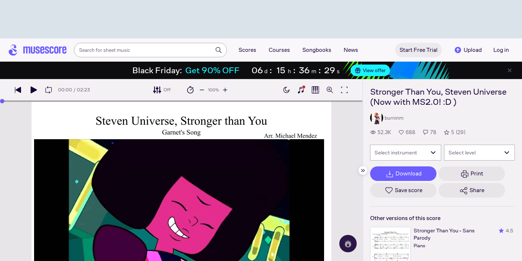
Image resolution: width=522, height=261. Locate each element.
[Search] (219, 50)
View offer (370, 70)
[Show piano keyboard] (301, 90)
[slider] (2, 101)
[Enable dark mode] (286, 90)
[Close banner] (509, 70)
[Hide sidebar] (363, 170)
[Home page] (38, 50)
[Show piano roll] (315, 90)
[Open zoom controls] (330, 90)
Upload (467, 50)
